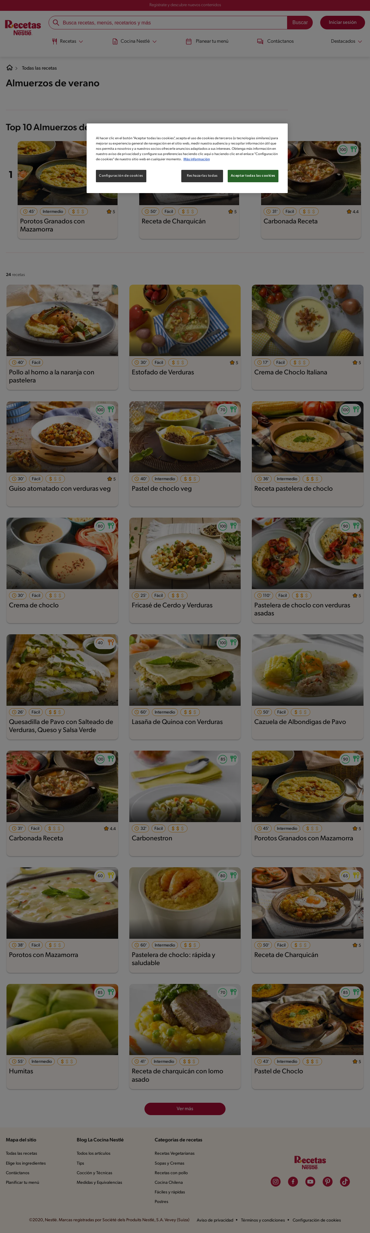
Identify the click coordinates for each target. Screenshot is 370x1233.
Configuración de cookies (121, 176)
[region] (187, 158)
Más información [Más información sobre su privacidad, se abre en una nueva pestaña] (233, 159)
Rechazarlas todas (202, 176)
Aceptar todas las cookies (253, 176)
